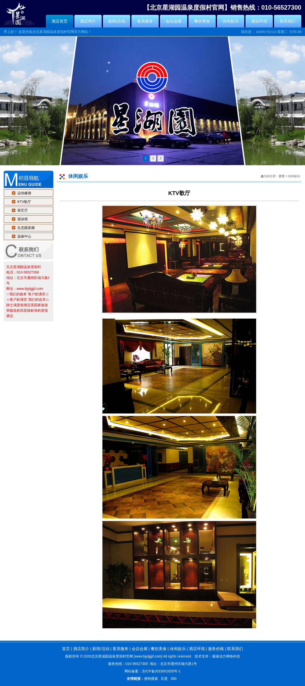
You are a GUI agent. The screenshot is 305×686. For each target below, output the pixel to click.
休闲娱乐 (231, 21)
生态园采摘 (26, 228)
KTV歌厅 (24, 202)
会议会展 (174, 21)
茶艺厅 (22, 210)
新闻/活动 (116, 21)
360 (173, 679)
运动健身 (24, 193)
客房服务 (145, 21)
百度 (164, 679)
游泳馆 (22, 219)
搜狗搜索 (151, 679)
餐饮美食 (202, 21)
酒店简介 (88, 21)
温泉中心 (24, 236)
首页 (282, 176)
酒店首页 (59, 21)
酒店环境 (259, 21)
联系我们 (288, 21)
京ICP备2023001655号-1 (161, 671)
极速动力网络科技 (226, 656)
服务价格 (216, 649)
